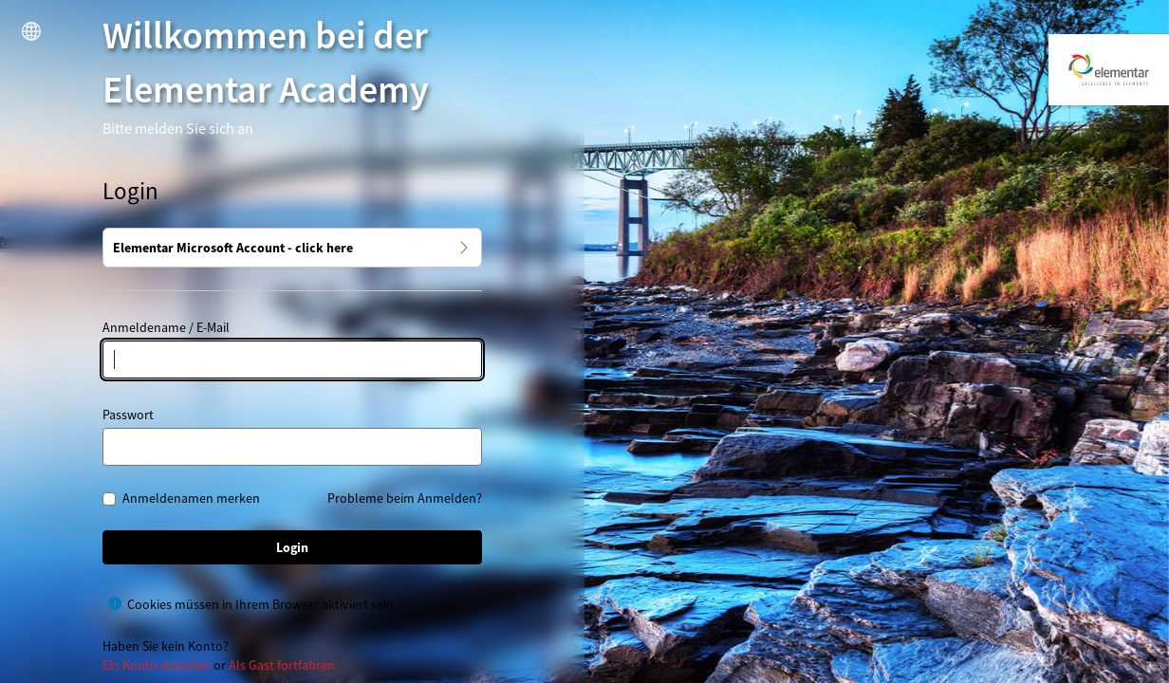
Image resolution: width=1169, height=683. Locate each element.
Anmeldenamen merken (191, 499)
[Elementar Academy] (1108, 69)
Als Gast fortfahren (282, 665)
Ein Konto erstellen (156, 665)
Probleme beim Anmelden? (404, 498)
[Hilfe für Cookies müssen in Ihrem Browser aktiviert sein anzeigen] (114, 603)
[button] (31, 31)
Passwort (128, 414)
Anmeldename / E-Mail (166, 327)
